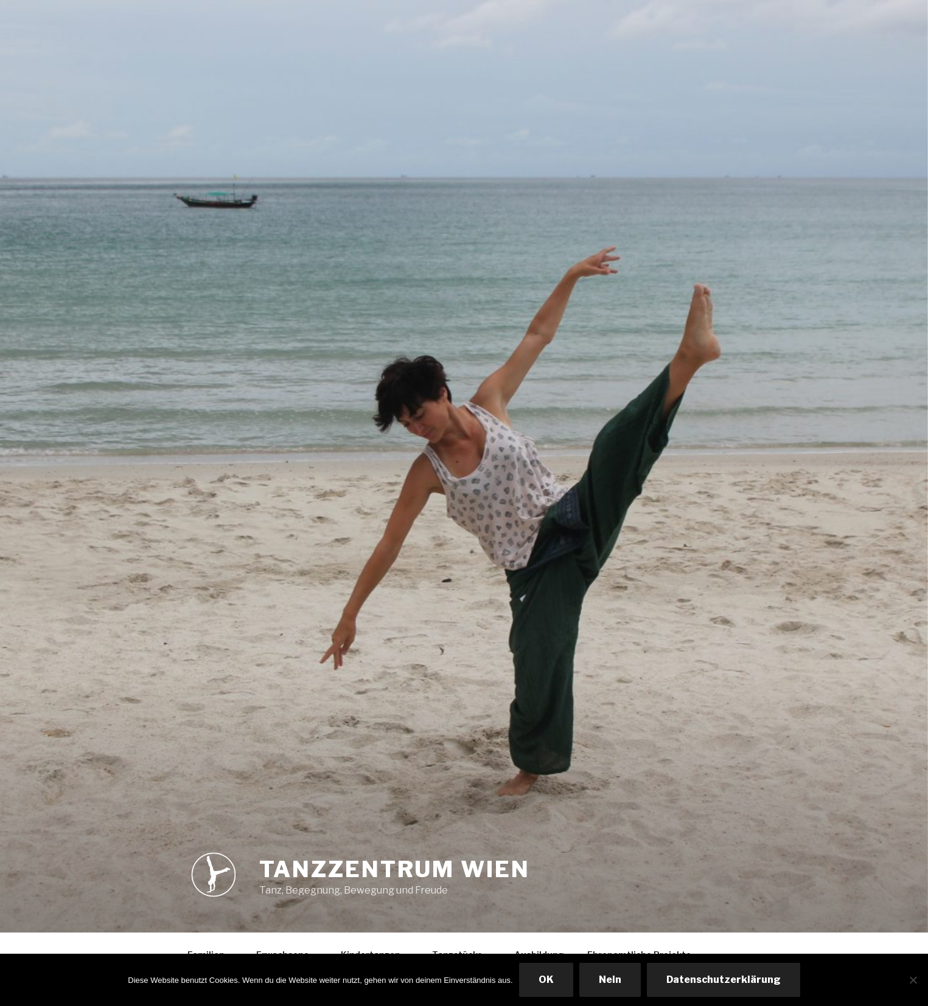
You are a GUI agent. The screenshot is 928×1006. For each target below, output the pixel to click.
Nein (610, 979)
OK (546, 979)
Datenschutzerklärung (723, 979)
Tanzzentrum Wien (394, 869)
